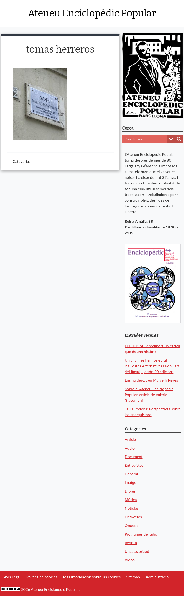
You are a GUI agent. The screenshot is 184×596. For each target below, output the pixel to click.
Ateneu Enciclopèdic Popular (92, 13)
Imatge (130, 482)
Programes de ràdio (141, 534)
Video (130, 560)
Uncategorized (137, 551)
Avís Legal (12, 576)
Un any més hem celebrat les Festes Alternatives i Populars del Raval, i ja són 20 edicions (152, 366)
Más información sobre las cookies (92, 576)
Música (131, 499)
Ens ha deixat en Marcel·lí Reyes (151, 380)
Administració (157, 576)
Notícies (132, 508)
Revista (131, 542)
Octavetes (133, 517)
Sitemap (133, 576)
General (131, 473)
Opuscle (131, 525)
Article (130, 439)
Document (134, 456)
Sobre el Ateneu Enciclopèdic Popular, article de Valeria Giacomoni (149, 394)
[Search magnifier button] (179, 139)
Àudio (130, 448)
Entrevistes (134, 465)
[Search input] (146, 139)
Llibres (130, 491)
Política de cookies (41, 576)
